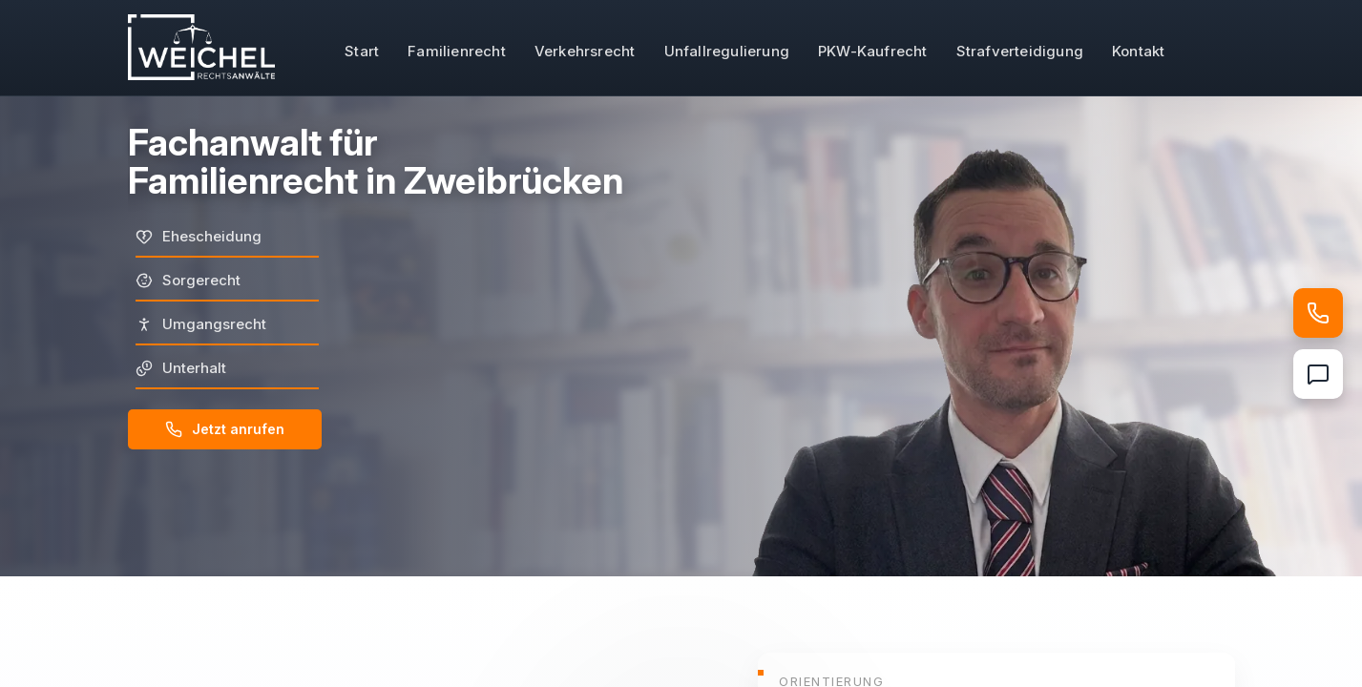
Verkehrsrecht (585, 51)
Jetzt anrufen (224, 429)
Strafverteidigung (1019, 51)
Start (362, 51)
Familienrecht (457, 51)
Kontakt (1138, 51)
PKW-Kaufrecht (873, 51)
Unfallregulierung (726, 51)
